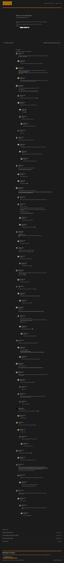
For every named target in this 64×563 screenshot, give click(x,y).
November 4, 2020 (59, 538)
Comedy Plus (21, 270)
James (19, 341)
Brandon (20, 451)
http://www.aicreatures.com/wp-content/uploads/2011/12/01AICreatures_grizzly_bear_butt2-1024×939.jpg (32, 352)
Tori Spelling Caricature (9, 42)
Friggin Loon (22, 61)
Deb (19, 491)
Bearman (24, 124)
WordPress (60, 560)
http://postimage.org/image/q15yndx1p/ (25, 169)
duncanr (21, 96)
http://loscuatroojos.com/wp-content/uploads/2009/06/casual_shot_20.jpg (31, 367)
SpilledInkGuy (21, 232)
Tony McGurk (21, 68)
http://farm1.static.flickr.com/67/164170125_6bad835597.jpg (28, 91)
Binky (21, 131)
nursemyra (22, 103)
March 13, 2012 (22, 315)
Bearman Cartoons (22, 17)
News (27, 17)
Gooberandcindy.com (22, 409)
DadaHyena (20, 248)
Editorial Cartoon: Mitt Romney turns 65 (52, 42)
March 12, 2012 (22, 60)
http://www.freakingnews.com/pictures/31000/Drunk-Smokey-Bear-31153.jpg (31, 311)
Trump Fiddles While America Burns (10, 535)
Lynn (19, 465)
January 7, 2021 (59, 535)
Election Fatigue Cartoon (7, 538)
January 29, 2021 (59, 532)
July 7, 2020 (60, 541)
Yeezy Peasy (5, 541)
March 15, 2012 (22, 180)
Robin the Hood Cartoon (7, 532)
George (20, 423)
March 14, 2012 (25, 123)
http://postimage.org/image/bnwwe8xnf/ (26, 213)
